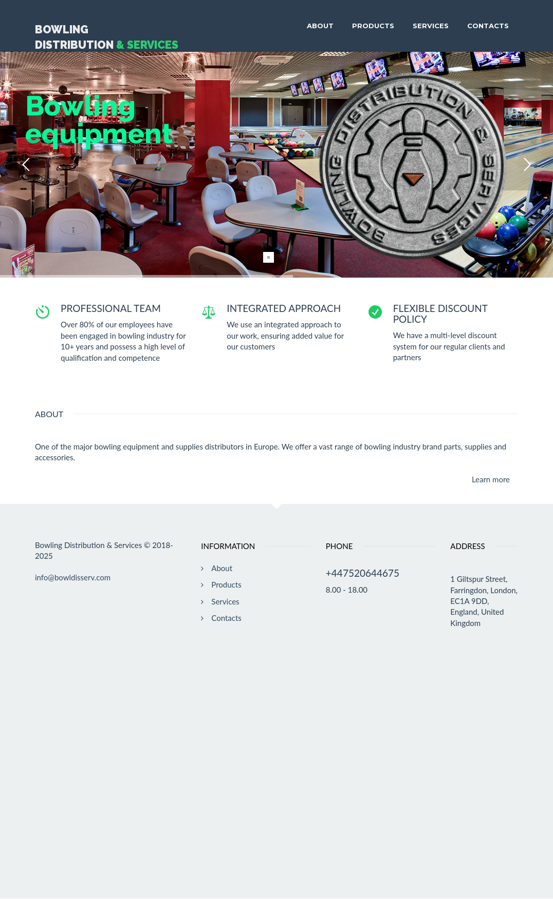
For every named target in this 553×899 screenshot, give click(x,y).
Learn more (491, 479)
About (320, 26)
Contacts (488, 26)
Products (373, 26)
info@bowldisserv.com (72, 577)
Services (431, 26)
